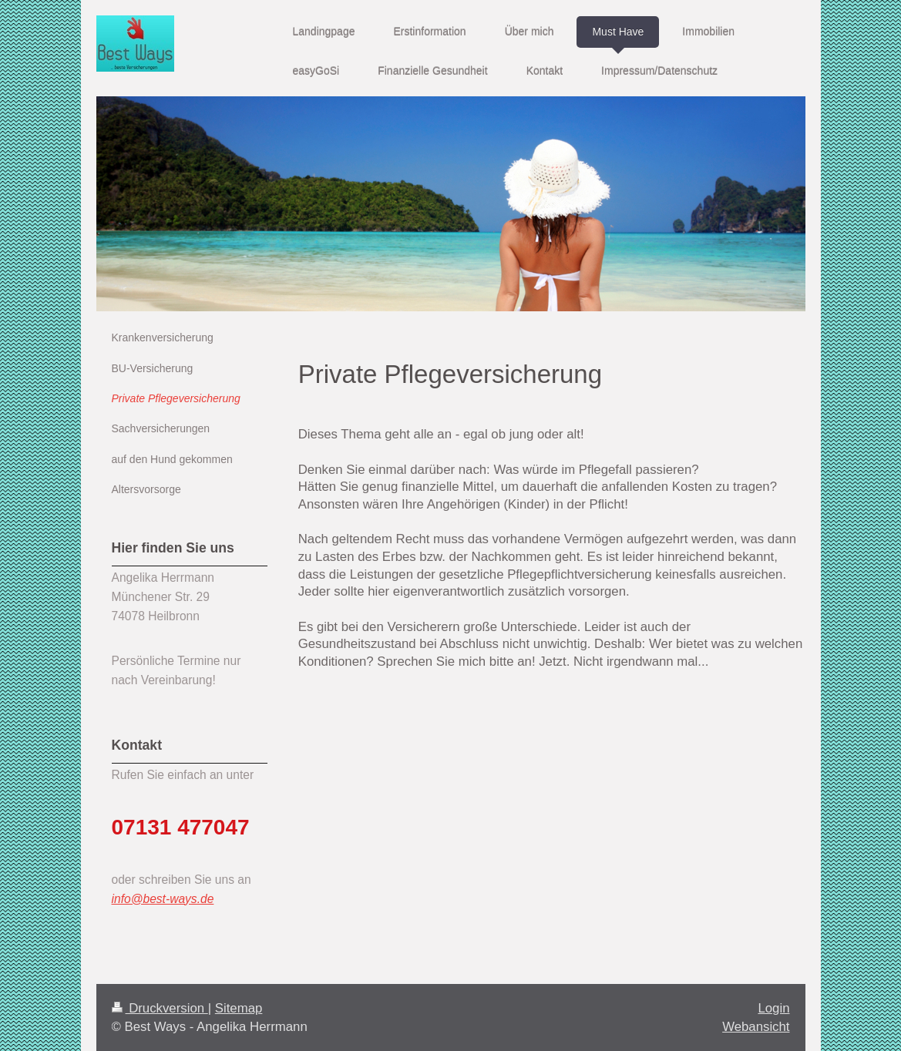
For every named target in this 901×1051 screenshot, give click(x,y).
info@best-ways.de (163, 898)
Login (773, 1008)
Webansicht (755, 1026)
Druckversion (160, 1008)
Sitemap (239, 1008)
